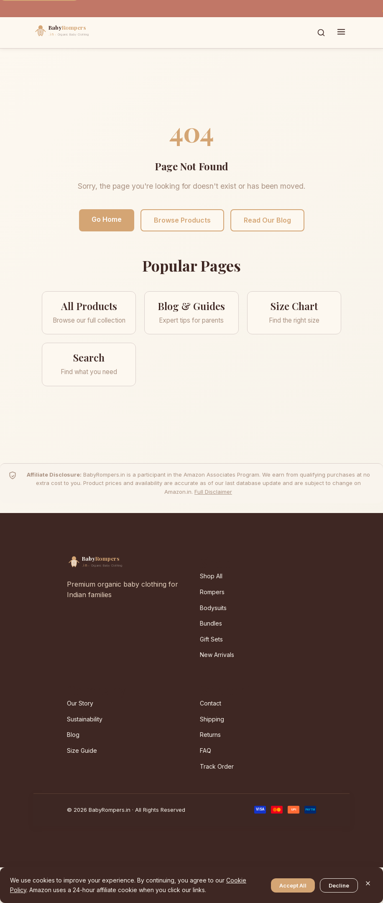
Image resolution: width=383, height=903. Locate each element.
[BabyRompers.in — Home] (79, 32)
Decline (339, 885)
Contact (210, 703)
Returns (210, 734)
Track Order (217, 766)
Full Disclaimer (213, 491)
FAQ (205, 750)
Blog (73, 734)
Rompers (212, 591)
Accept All (292, 885)
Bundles (211, 623)
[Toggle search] (321, 32)
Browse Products (182, 220)
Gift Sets (211, 639)
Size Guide (82, 750)
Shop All (211, 576)
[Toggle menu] (341, 32)
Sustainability (84, 719)
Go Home (107, 219)
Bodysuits (213, 607)
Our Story (80, 703)
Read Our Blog (267, 220)
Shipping (212, 719)
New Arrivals (217, 654)
